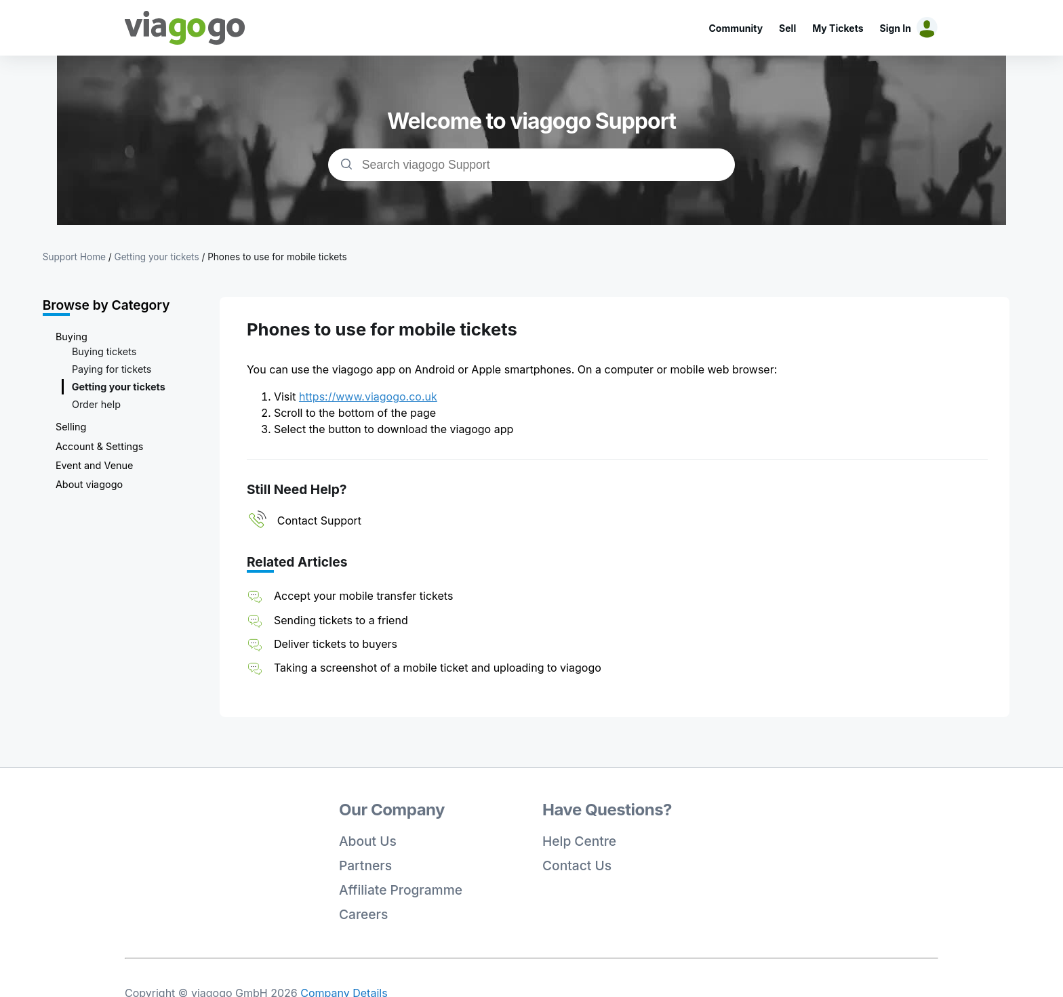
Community (735, 28)
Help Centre (579, 841)
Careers (363, 914)
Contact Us (576, 865)
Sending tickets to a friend (341, 620)
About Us (368, 841)
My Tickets (837, 28)
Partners (365, 865)
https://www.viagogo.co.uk (368, 396)
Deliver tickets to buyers (335, 644)
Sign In (895, 28)
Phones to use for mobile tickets (277, 256)
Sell (787, 28)
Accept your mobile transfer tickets (363, 596)
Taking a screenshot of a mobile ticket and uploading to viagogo (437, 667)
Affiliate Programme (400, 890)
